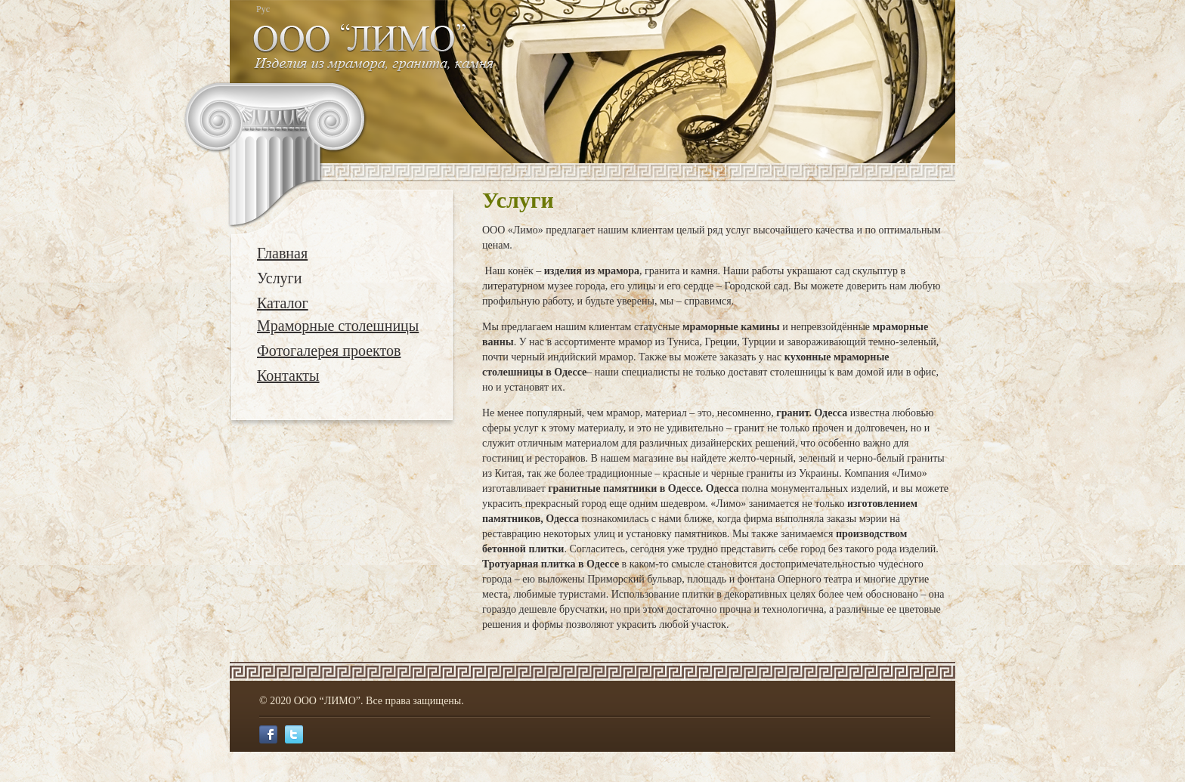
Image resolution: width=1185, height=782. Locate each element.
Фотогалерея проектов (329, 350)
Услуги (279, 278)
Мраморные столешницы (338, 325)
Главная (282, 253)
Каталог (282, 303)
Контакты (288, 375)
